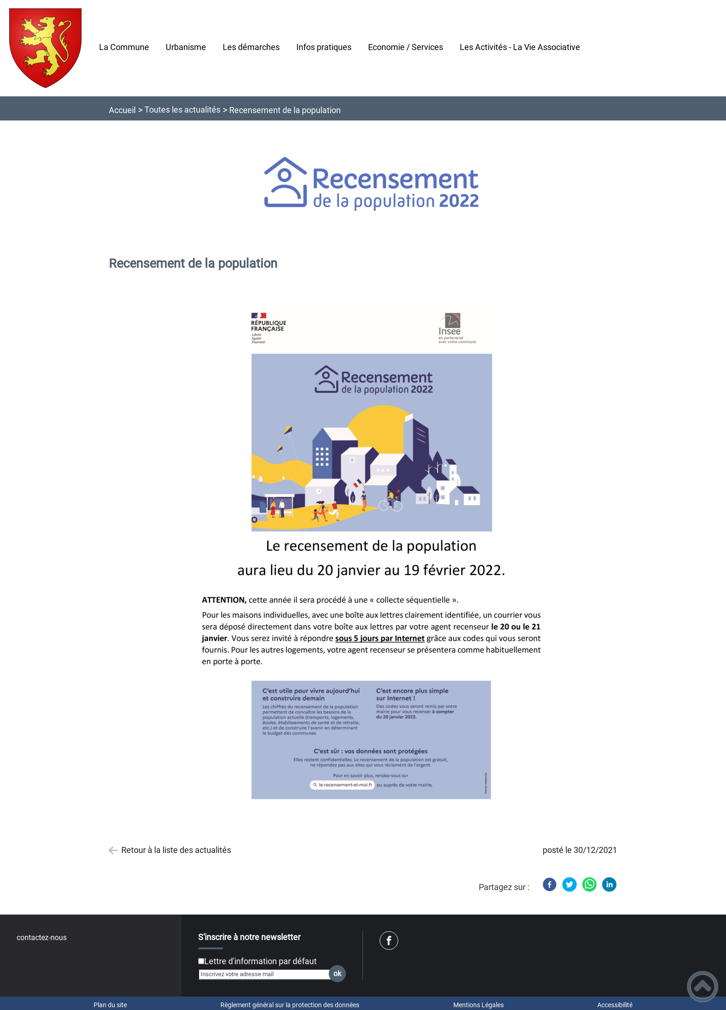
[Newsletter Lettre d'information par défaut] (201, 961)
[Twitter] (569, 884)
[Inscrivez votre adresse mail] (268, 974)
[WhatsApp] (589, 884)
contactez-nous (42, 937)
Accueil (122, 110)
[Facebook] (549, 884)
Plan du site (110, 1005)
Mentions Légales (478, 1005)
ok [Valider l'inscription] (337, 973)
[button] (703, 987)
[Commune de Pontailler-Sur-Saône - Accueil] (45, 48)
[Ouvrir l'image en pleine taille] (371, 184)
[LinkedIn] (609, 884)
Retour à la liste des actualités (176, 850)
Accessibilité (614, 1005)
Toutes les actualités (182, 109)
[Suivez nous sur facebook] (389, 940)
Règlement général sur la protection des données (289, 1005)
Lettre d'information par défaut (260, 961)
